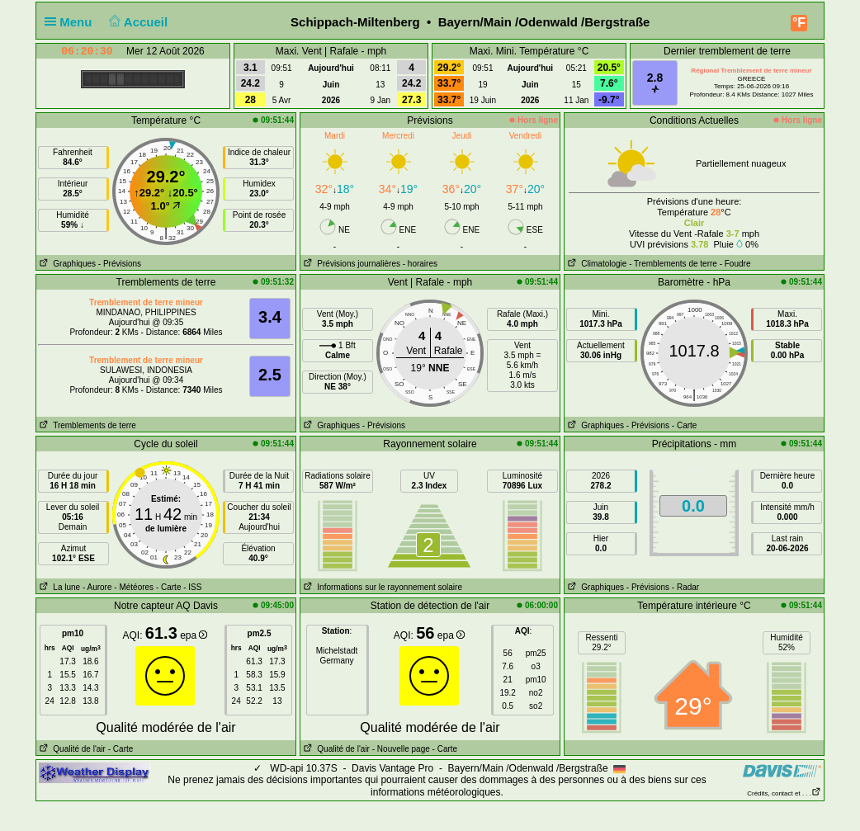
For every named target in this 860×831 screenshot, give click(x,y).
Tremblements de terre (86, 425)
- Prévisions (119, 263)
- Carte (684, 425)
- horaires (420, 263)
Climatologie (595, 263)
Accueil (137, 22)
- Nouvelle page (401, 748)
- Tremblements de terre (673, 263)
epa (193, 635)
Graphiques (66, 263)
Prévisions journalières (350, 263)
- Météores (134, 587)
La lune (58, 587)
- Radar (685, 587)
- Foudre (735, 263)
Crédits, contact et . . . (784, 793)
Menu (72, 22)
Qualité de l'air (71, 748)
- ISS (192, 587)
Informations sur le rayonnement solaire (381, 587)
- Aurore (97, 587)
